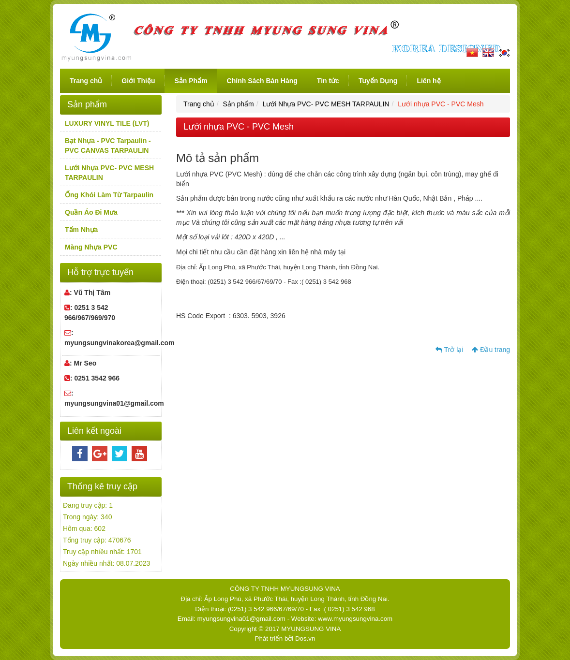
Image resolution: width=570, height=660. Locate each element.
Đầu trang (491, 349)
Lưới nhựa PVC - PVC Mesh (440, 104)
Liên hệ (428, 81)
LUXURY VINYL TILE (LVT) (107, 123)
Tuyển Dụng (378, 81)
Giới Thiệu (138, 81)
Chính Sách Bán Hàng (262, 81)
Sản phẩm (238, 104)
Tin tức (328, 81)
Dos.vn (305, 638)
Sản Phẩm (190, 81)
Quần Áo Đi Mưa (91, 212)
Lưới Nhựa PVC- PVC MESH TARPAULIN (326, 104)
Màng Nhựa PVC (91, 247)
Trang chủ (86, 81)
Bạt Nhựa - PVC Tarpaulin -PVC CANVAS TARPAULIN (108, 145)
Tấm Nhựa (81, 230)
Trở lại (449, 349)
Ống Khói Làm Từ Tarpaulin (109, 195)
